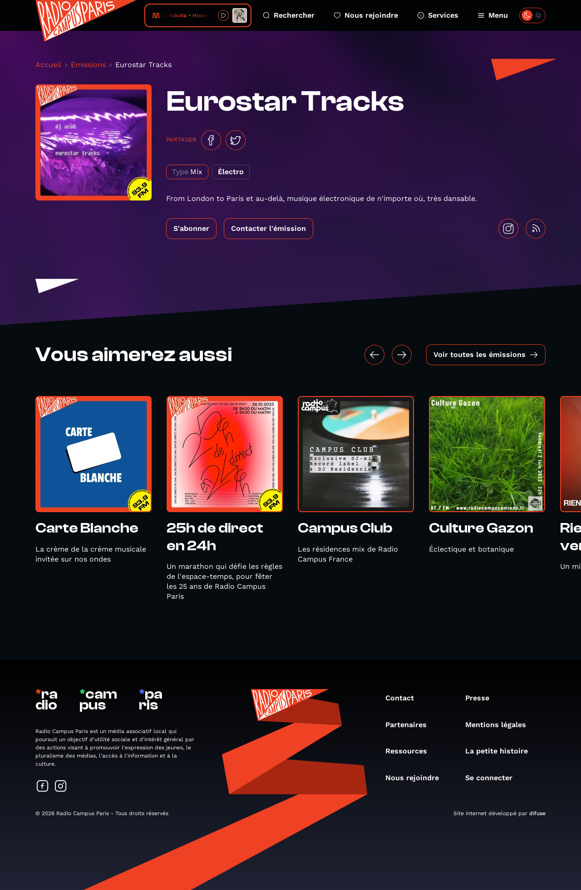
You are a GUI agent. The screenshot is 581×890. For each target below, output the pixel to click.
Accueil (48, 64)
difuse (537, 813)
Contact (404, 698)
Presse (481, 698)
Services (437, 15)
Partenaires (410, 724)
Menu (493, 15)
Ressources (410, 751)
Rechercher (289, 15)
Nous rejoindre (366, 15)
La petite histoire (501, 751)
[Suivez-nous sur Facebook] (42, 787)
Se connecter (493, 777)
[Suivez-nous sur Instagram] (61, 787)
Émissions (88, 64)
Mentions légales (500, 724)
